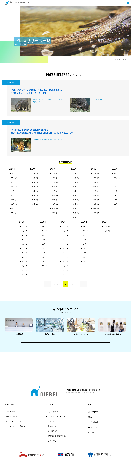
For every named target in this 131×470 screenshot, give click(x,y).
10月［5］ (45, 235)
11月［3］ (76, 178)
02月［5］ (55, 208)
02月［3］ (14, 208)
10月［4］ (25, 235)
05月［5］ (66, 257)
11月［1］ (55, 178)
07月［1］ (117, 182)
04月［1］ (14, 200)
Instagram (94, 417)
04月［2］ (25, 261)
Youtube (93, 433)
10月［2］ (96, 182)
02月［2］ (117, 200)
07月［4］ (35, 186)
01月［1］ (14, 213)
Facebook (94, 428)
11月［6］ (66, 231)
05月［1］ (35, 195)
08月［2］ (96, 191)
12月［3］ (96, 173)
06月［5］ (76, 200)
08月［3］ (55, 191)
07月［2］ (14, 186)
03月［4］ (96, 213)
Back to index (65, 345)
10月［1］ (35, 178)
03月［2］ (55, 204)
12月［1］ (14, 173)
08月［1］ (76, 191)
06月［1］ (117, 186)
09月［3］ (25, 240)
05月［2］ (14, 195)
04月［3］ (96, 208)
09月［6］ (66, 240)
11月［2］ (14, 178)
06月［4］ (55, 195)
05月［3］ (76, 204)
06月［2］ (14, 191)
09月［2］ (45, 240)
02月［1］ (76, 217)
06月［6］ (45, 253)
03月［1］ (14, 204)
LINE (92, 438)
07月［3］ (96, 195)
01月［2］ (35, 204)
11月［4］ (107, 226)
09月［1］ (14, 182)
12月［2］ (76, 173)
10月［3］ (55, 182)
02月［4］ (45, 266)
